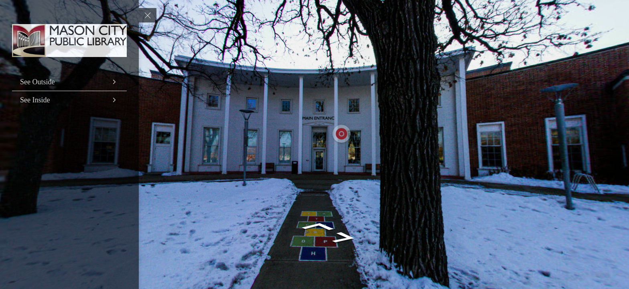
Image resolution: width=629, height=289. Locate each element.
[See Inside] (69, 100)
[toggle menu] (147, 15)
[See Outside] (69, 82)
